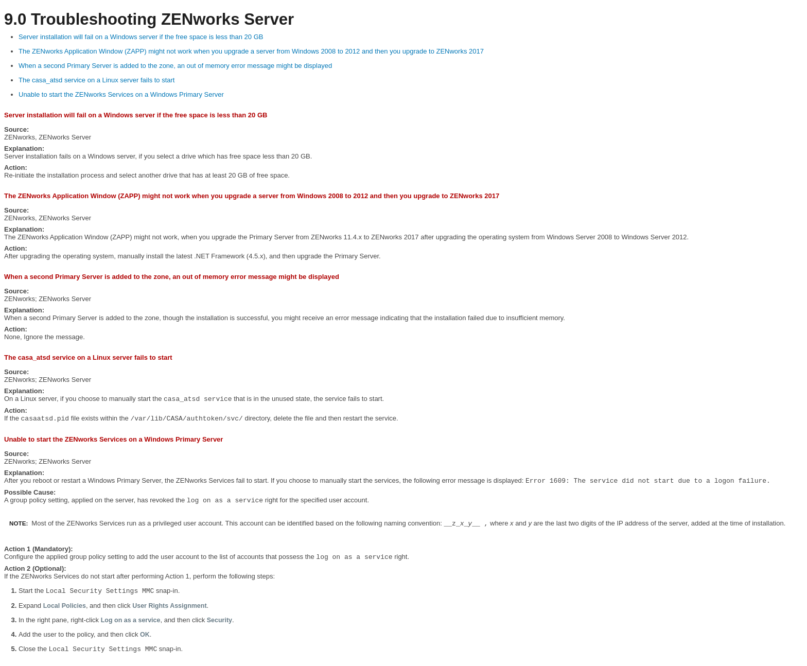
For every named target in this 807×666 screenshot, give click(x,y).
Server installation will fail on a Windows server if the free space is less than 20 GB (141, 37)
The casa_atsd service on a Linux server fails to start (96, 80)
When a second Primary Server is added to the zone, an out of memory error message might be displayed (175, 65)
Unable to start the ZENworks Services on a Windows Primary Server (121, 94)
